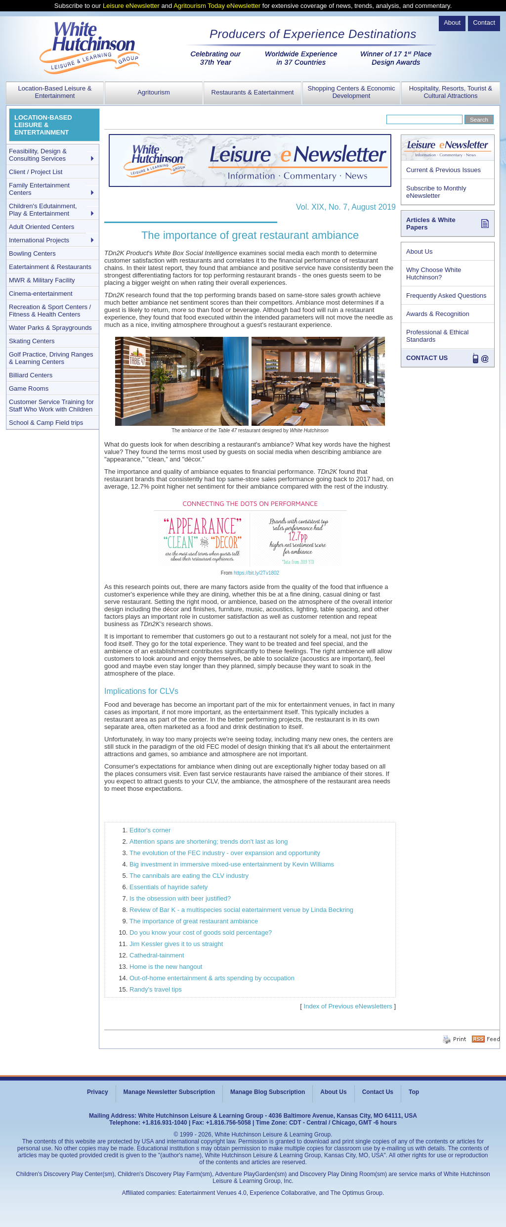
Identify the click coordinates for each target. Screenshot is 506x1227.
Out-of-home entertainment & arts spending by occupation (212, 978)
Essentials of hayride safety (168, 887)
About (452, 22)
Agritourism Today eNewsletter (216, 5)
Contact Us (377, 1092)
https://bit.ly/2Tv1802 (256, 573)
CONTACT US (427, 358)
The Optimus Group (356, 1192)
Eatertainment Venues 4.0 (212, 1192)
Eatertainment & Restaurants (50, 267)
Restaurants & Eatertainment (252, 92)
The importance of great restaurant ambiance (193, 921)
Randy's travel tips (155, 989)
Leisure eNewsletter (131, 5)
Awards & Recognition (437, 314)
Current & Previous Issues (443, 170)
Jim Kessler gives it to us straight (176, 944)
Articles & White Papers (431, 223)
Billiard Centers (30, 375)
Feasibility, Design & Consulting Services (38, 154)
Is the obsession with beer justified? (180, 898)
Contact (484, 22)
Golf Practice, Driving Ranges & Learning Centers (51, 358)
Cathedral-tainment (156, 955)
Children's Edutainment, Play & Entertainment (43, 209)
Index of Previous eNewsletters (348, 1006)
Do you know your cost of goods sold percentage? (200, 932)
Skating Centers (32, 341)
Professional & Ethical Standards (437, 335)
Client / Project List (35, 172)
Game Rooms (28, 388)
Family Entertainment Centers (39, 189)
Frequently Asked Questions (446, 295)
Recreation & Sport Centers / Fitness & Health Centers (50, 310)
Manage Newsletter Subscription (169, 1092)
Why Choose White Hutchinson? (433, 273)
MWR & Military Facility (42, 280)
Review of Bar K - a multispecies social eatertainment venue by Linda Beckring (241, 909)
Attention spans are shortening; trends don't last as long (208, 841)
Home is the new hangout (165, 966)
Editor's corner (149, 830)
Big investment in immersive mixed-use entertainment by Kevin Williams (231, 864)
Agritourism (153, 92)
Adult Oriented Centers (41, 226)
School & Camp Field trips (46, 422)
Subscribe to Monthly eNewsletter (436, 191)
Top (414, 1092)
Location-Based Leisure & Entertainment (55, 92)
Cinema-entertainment (41, 293)
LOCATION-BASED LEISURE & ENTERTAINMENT (43, 125)
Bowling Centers (32, 253)
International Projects (39, 240)
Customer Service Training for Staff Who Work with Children (51, 405)
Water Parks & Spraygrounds (50, 327)
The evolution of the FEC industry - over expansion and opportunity (224, 853)
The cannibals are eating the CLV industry (189, 875)
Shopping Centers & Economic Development (351, 92)
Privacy (97, 1092)
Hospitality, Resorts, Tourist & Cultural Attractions (451, 92)
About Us (419, 251)
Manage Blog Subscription (267, 1092)
